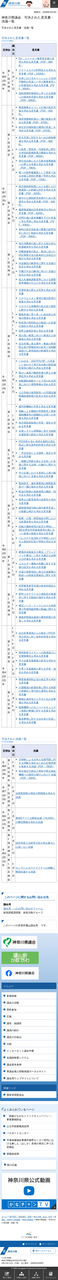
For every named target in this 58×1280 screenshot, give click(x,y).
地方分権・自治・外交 (43, 1217)
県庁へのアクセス (43, 1251)
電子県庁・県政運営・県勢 (20, 1217)
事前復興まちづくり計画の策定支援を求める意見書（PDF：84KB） (37, 111)
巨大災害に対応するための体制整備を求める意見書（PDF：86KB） (37, 141)
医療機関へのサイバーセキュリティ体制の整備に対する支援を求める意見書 (37, 711)
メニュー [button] (54, 6)
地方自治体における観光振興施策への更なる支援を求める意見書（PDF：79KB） (37, 164)
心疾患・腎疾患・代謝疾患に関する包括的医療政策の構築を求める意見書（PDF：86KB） (37, 153)
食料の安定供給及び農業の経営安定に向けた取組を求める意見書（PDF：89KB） (37, 233)
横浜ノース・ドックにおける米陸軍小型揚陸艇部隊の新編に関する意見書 (37, 609)
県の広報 (12, 1165)
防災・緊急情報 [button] (46, 5)
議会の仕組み (14, 1037)
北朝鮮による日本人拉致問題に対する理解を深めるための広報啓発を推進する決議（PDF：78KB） (37, 763)
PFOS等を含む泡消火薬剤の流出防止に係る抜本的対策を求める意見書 (37, 445)
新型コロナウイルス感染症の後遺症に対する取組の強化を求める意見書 (37, 597)
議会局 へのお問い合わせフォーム (23, 908)
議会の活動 (13, 1002)
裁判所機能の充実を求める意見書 (37, 406)
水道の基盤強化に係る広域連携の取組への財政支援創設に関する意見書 (37, 575)
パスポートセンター (18, 1133)
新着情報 (12, 996)
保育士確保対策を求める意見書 (36, 331)
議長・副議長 (14, 1023)
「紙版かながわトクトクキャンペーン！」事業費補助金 (30, 1118)
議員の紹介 (13, 1030)
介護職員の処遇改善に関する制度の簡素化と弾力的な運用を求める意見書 (37, 691)
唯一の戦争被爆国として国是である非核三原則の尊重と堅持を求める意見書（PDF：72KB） (37, 176)
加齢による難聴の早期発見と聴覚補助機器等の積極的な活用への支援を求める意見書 (37, 414)
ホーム (4, 1217)
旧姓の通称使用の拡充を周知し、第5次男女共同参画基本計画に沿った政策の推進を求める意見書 (37, 530)
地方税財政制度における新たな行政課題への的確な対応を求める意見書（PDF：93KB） (37, 190)
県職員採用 (13, 1154)
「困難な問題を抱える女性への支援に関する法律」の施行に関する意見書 (37, 465)
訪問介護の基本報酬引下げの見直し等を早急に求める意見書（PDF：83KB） (37, 221)
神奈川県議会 (27, 1220)
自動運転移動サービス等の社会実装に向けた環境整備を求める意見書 (37, 384)
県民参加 (12, 1009)
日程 (9, 1044)
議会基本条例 (14, 1064)
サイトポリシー (48, 1244)
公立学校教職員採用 (18, 1126)
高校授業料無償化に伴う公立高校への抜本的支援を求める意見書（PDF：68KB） (37, 97)
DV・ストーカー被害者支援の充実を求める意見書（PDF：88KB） (36, 62)
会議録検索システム (18, 1057)
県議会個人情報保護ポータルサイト (26, 1071)
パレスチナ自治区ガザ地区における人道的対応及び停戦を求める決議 (37, 541)
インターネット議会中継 (20, 1051)
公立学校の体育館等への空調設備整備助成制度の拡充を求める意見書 (37, 396)
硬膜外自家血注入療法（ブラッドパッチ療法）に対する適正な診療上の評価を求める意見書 (37, 555)
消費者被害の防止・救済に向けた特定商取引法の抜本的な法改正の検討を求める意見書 (37, 255)
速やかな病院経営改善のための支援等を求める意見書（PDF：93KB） (37, 201)
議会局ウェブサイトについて (23, 1078)
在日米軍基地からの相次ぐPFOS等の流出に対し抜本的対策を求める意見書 (37, 636)
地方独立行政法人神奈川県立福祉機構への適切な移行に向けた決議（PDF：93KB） (37, 774)
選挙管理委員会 (15, 1095)
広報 (9, 1016)
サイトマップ (31, 1244)
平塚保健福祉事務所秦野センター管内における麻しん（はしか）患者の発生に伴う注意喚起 (30, 1143)
